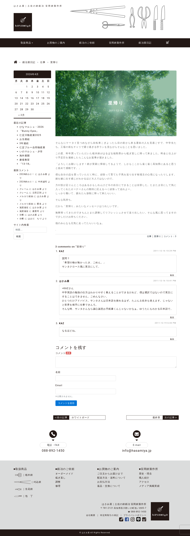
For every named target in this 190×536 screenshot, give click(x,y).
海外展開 (25, 155)
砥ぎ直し (60, 477)
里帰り (157, 236)
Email (59, 385)
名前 (58, 372)
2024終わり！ (27, 174)
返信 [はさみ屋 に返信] (172, 317)
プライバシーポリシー (135, 515)
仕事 (149, 236)
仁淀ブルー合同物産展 (32, 147)
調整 (58, 481)
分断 (22, 215)
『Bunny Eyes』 (29, 131)
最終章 (156, 417)
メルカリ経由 (26, 196)
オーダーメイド (64, 473)
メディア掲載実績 (149, 486)
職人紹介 (144, 477)
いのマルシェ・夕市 (31, 151)
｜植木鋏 (24, 475)
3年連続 (24, 143)
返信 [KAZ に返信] (172, 275)
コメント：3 (170, 236)
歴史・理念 (145, 473)
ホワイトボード (81, 417)
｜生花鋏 (24, 489)
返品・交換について (108, 486)
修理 (58, 486)
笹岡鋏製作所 (117, 42)
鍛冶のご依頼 (87, 42)
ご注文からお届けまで (110, 473)
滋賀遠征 (24, 207)
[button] (18, 236)
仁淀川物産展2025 (30, 135)
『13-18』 (26, 163)
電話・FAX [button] (53, 445)
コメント (63, 353)
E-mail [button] (137, 445)
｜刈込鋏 (27, 482)
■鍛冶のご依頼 (65, 468)
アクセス (144, 481)
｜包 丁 (23, 496)
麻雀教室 (25, 159)
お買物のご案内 (56, 42)
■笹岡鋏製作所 (148, 468)
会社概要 (90, 515)
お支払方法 (103, 481)
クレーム (24, 189)
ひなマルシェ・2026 (32, 126)
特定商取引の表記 (109, 515)
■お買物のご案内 (108, 468)
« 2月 (21, 115)
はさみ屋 (64, 281)
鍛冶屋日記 (145, 42)
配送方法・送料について (111, 477)
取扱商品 (26, 42)
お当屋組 (25, 139)
